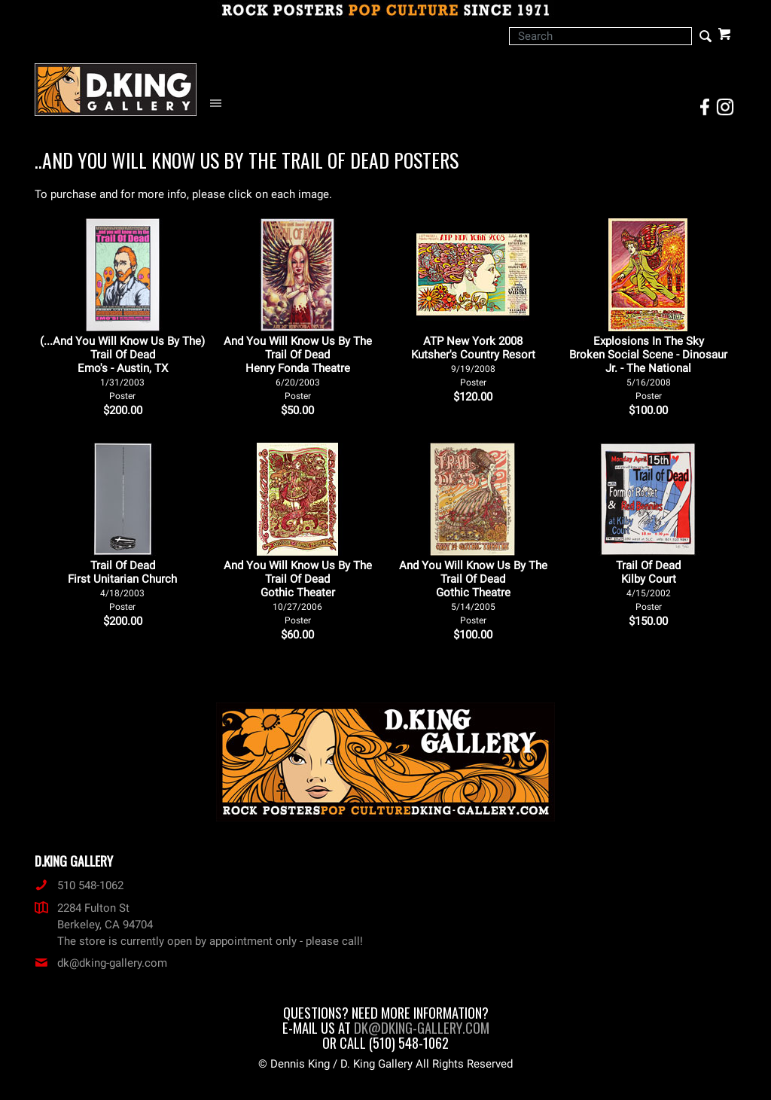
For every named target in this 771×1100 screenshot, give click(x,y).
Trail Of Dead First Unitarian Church (122, 585)
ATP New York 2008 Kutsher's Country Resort (473, 361)
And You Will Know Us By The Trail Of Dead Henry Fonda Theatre (298, 367)
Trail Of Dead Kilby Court (648, 585)
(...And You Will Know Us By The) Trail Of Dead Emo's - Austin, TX (122, 367)
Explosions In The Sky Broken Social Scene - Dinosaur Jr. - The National (648, 367)
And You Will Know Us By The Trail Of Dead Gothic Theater (298, 592)
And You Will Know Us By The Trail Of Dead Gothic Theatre (473, 592)
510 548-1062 (79, 885)
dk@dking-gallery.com (101, 963)
